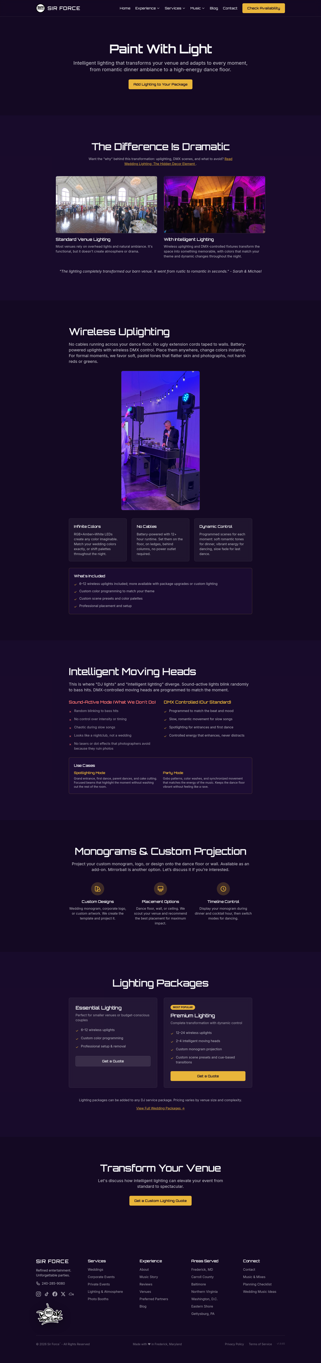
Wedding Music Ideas (259, 1292)
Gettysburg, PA (203, 1314)
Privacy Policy (234, 1344)
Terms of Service (260, 1344)
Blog (214, 8)
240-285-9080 (50, 1283)
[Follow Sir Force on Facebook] (54, 1294)
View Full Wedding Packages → (160, 1108)
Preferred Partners (154, 1299)
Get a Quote (113, 1061)
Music (197, 8)
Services (175, 8)
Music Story (149, 1277)
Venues (145, 1292)
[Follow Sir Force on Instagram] (38, 1294)
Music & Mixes (254, 1277)
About (144, 1269)
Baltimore (198, 1284)
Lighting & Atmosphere (105, 1292)
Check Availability (263, 8)
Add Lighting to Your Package (160, 84)
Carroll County (202, 1277)
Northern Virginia (204, 1292)
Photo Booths (98, 1299)
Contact (230, 8)
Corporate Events (101, 1277)
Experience (147, 8)
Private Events (99, 1284)
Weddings (95, 1269)
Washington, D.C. (204, 1299)
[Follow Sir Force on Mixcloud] (71, 1294)
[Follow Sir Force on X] (63, 1294)
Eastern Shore (202, 1306)
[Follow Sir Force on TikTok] (46, 1294)
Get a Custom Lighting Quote (160, 1201)
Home (125, 8)
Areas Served (204, 1261)
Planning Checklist (257, 1284)
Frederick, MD (202, 1269)
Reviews (146, 1284)
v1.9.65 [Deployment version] (281, 1343)
